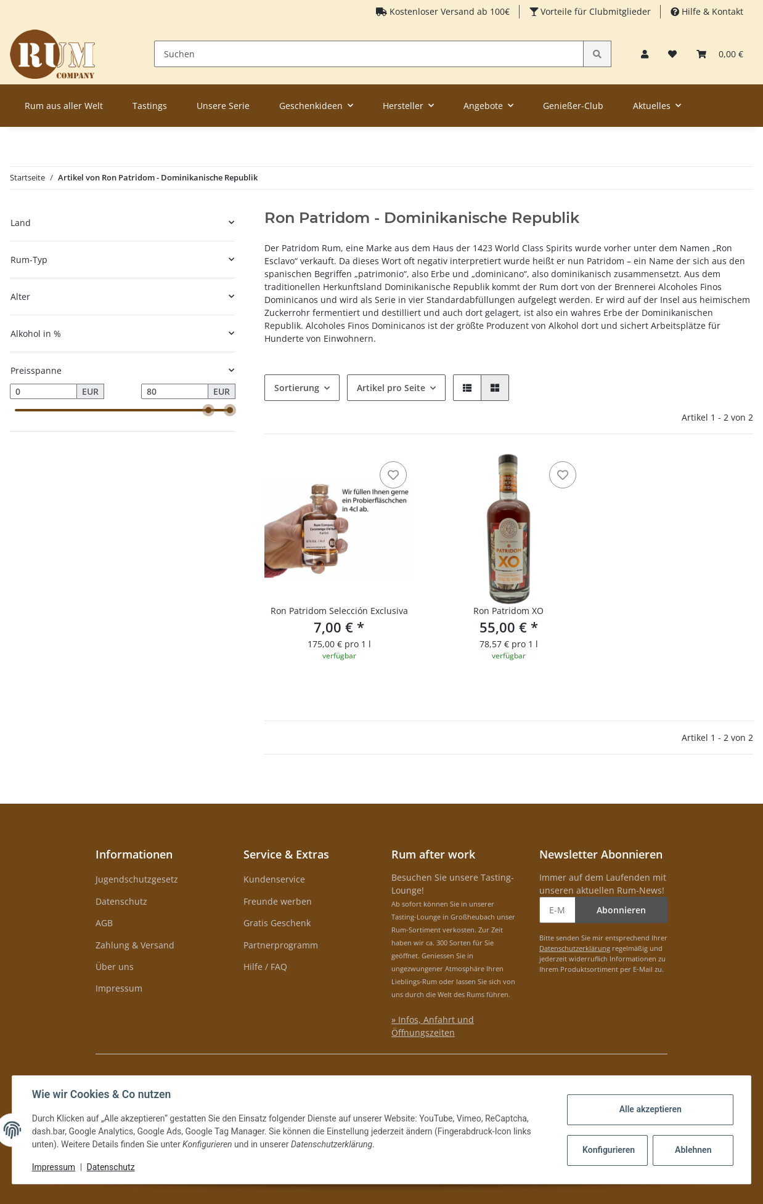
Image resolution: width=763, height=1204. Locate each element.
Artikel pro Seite (391, 388)
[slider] (208, 410)
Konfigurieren (608, 1150)
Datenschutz (121, 901)
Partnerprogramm (280, 945)
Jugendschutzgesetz (137, 879)
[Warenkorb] (720, 54)
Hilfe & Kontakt (711, 11)
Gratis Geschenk (277, 923)
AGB (104, 923)
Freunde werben (277, 901)
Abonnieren (621, 910)
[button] (644, 54)
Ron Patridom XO (508, 610)
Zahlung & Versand (135, 945)
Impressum (119, 988)
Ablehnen (693, 1150)
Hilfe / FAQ (265, 966)
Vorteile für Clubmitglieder (594, 11)
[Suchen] (369, 54)
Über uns (115, 966)
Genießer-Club (573, 105)
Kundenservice (274, 879)
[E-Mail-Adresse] (557, 910)
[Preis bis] (174, 392)
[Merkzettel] (672, 54)
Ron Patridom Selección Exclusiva (339, 610)
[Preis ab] (43, 392)
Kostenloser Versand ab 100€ (448, 11)
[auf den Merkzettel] (393, 474)
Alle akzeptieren (650, 1109)
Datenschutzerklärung (574, 948)
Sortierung (296, 388)
